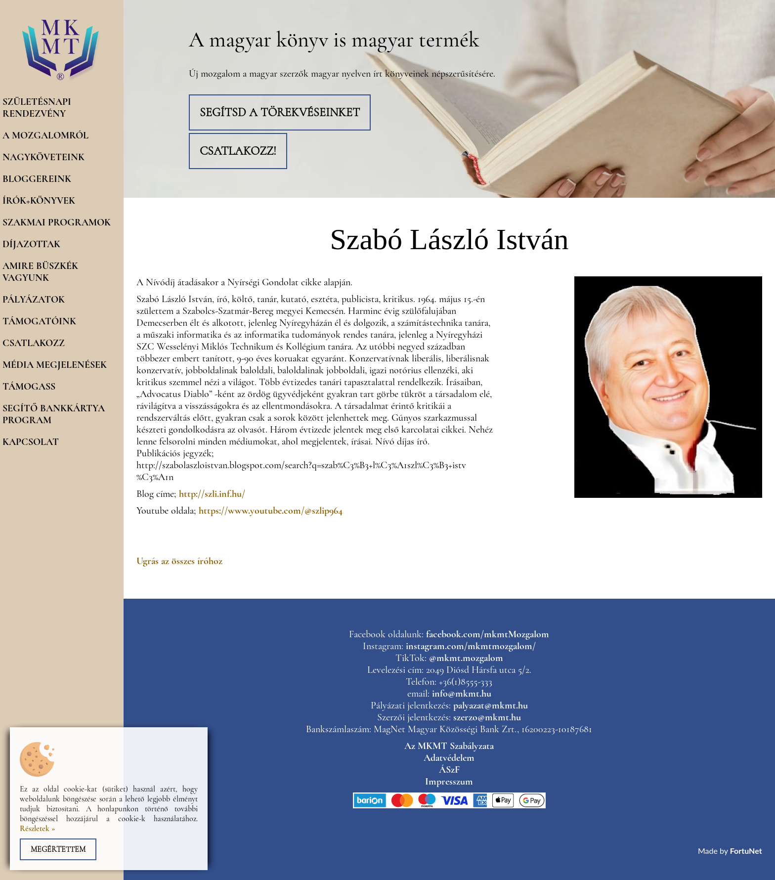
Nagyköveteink (43, 157)
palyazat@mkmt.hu (490, 705)
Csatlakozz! (238, 151)
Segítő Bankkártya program (53, 414)
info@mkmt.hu (461, 694)
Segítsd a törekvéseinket (280, 112)
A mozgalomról (45, 135)
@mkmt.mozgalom (466, 658)
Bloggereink (36, 179)
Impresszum (449, 782)
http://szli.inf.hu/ (212, 494)
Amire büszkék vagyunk (40, 272)
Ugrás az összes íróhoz (179, 561)
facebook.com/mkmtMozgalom (487, 634)
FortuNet (746, 850)
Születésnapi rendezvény (36, 108)
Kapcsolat (30, 442)
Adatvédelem (449, 758)
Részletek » (37, 829)
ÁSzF (449, 770)
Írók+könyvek (38, 201)
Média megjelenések (54, 365)
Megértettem (58, 849)
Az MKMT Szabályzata (449, 746)
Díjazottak (31, 244)
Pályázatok (33, 300)
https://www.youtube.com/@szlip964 (271, 511)
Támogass (28, 387)
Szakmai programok (56, 222)
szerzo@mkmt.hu (487, 717)
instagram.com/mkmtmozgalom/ (471, 646)
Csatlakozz (33, 343)
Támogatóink (39, 321)
